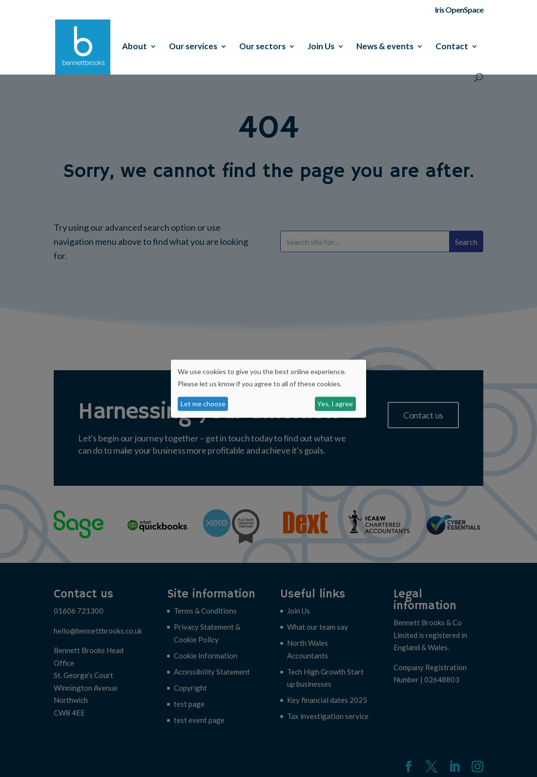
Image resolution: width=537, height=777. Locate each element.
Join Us (321, 47)
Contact (451, 47)
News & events (384, 47)
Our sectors (262, 47)
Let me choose (203, 403)
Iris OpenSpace (459, 10)
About (134, 47)
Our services (193, 47)
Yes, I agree (335, 403)
